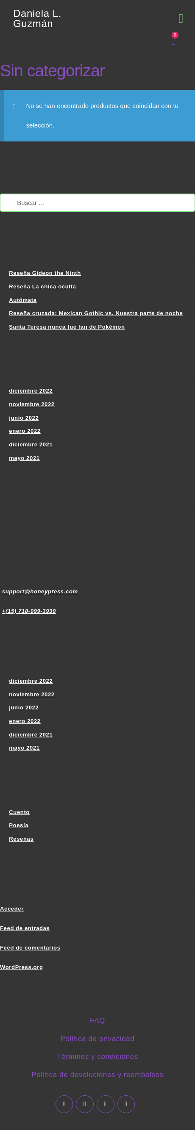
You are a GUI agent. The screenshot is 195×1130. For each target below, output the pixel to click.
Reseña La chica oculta (42, 286)
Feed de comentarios (30, 947)
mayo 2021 (24, 458)
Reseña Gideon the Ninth (45, 273)
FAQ (97, 1020)
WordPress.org (21, 967)
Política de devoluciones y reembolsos (97, 1075)
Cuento (19, 812)
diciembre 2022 (31, 391)
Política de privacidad (98, 1039)
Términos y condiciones (97, 1056)
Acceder (12, 909)
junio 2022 (24, 418)
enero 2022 (25, 431)
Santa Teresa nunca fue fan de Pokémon (67, 327)
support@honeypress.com (40, 591)
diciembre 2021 (31, 444)
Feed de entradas (25, 928)
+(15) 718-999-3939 (29, 611)
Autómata (22, 300)
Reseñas (21, 839)
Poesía (18, 825)
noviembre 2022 (32, 404)
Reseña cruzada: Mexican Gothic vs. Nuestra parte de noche (96, 313)
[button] (181, 18)
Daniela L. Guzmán (37, 18)
